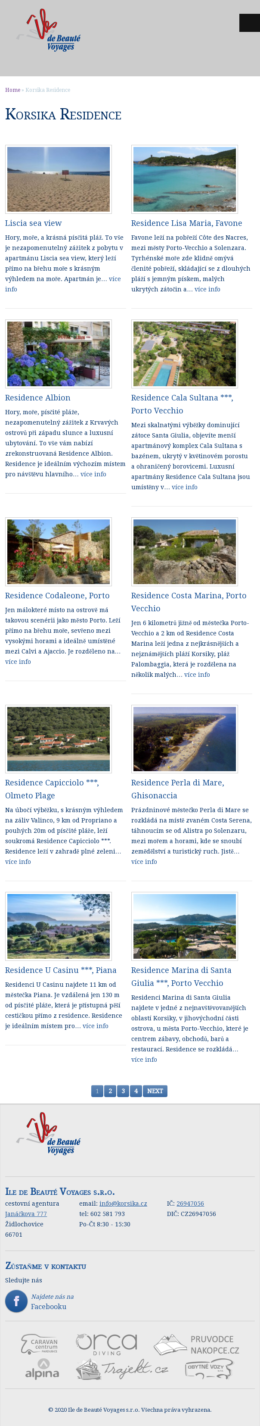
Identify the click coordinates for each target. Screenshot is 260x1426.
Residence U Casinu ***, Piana (61, 970)
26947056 (190, 1203)
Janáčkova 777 (26, 1213)
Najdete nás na (130, 1302)
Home (12, 90)
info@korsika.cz (123, 1203)
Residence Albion (38, 397)
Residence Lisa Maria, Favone (186, 223)
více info (207, 289)
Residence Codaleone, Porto (57, 595)
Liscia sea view (33, 223)
